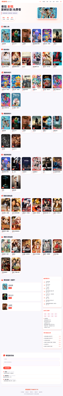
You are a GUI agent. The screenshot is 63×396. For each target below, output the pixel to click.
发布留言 (7, 367)
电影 (47, 1)
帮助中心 (31, 392)
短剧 (53, 1)
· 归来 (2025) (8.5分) (47, 321)
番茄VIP (36, 392)
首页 (40, 1)
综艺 (50, 1)
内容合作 (27, 392)
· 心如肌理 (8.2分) (47, 322)
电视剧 (44, 1)
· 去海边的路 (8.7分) (47, 320)
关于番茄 (22, 392)
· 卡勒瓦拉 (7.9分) (47, 327)
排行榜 (57, 1)
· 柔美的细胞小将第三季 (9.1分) (49, 324)
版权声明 (40, 392)
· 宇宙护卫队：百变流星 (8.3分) (49, 325)
